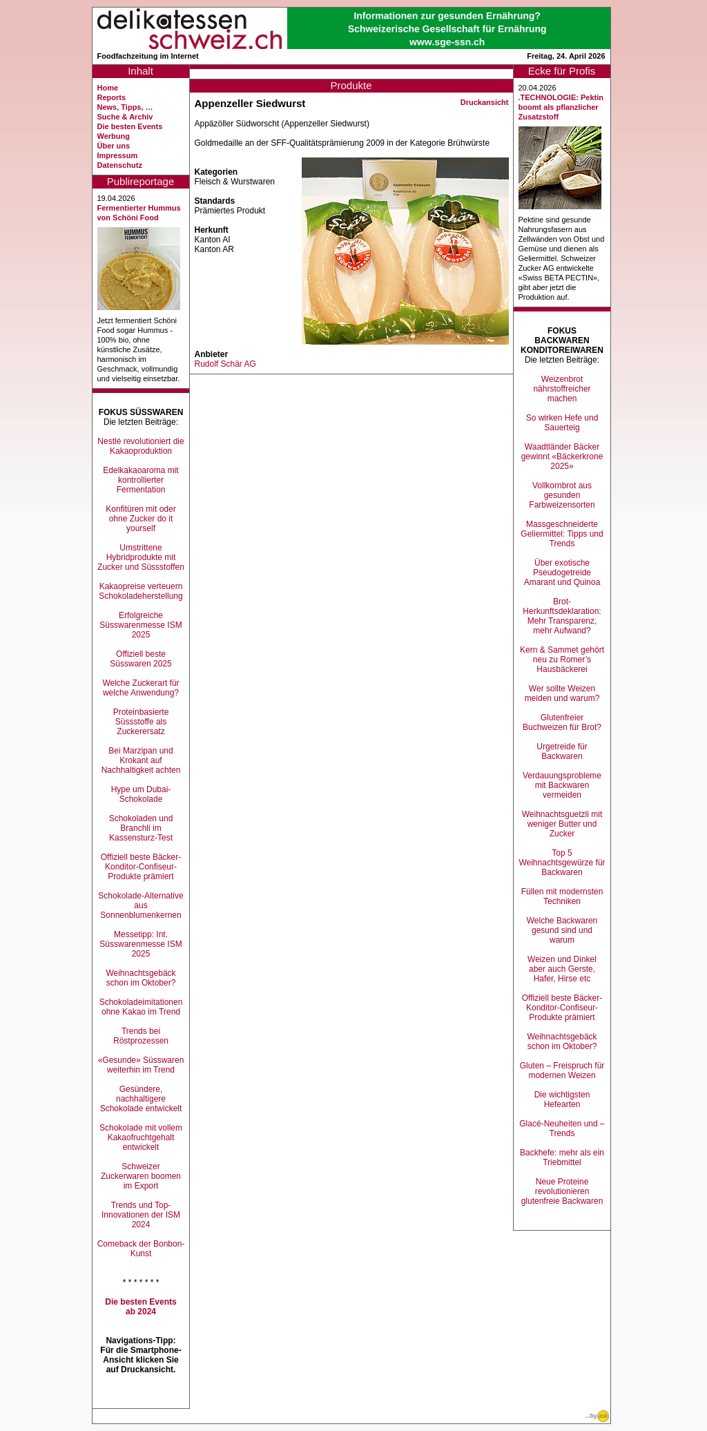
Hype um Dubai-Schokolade (141, 794)
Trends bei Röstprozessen (140, 1036)
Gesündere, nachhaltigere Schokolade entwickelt (141, 1098)
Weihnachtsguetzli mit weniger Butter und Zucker (562, 823)
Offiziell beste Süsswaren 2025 (140, 659)
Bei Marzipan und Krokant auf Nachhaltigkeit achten (141, 760)
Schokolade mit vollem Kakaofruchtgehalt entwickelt (140, 1137)
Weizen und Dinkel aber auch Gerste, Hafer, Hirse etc (562, 968)
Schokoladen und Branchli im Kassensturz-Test (141, 828)
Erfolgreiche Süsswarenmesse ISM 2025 (140, 625)
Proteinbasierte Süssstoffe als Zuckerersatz (141, 721)
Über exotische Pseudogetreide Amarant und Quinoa (562, 572)
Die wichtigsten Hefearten (562, 1099)
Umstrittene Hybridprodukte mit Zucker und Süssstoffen (140, 557)
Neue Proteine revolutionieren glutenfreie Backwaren (562, 1191)
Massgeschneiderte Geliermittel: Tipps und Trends (562, 533)
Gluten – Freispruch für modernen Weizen (562, 1070)
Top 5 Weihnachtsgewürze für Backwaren (562, 862)
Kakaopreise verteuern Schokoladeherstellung (140, 591)
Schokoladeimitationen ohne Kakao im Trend (141, 1007)
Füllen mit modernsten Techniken (562, 896)
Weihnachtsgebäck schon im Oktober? (140, 978)
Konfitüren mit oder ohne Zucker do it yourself (140, 518)
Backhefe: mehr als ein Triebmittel (562, 1157)
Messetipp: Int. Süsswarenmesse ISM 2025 (140, 944)
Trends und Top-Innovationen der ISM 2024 (140, 1214)
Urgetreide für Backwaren (561, 751)
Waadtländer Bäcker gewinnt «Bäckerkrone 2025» (562, 456)
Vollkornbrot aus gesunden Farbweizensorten (561, 495)
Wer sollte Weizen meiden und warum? (562, 693)
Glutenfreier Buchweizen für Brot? (562, 722)
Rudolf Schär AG (225, 364)
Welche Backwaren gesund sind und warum (562, 930)
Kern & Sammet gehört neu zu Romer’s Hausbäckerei (562, 659)
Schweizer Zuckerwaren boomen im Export (141, 1176)
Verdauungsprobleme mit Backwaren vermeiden (562, 785)
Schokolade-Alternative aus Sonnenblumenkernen (140, 905)
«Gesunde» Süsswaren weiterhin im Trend (141, 1065)
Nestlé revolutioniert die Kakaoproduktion (140, 446)
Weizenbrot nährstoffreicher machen (561, 388)
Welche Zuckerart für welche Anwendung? (140, 688)
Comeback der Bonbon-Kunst (141, 1248)
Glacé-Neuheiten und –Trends (561, 1128)
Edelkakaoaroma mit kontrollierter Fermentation (140, 479)
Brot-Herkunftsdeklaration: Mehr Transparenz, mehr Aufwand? (562, 616)
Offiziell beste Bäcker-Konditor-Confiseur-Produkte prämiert (141, 866)
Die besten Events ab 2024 (140, 1306)
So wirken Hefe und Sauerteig (562, 422)
